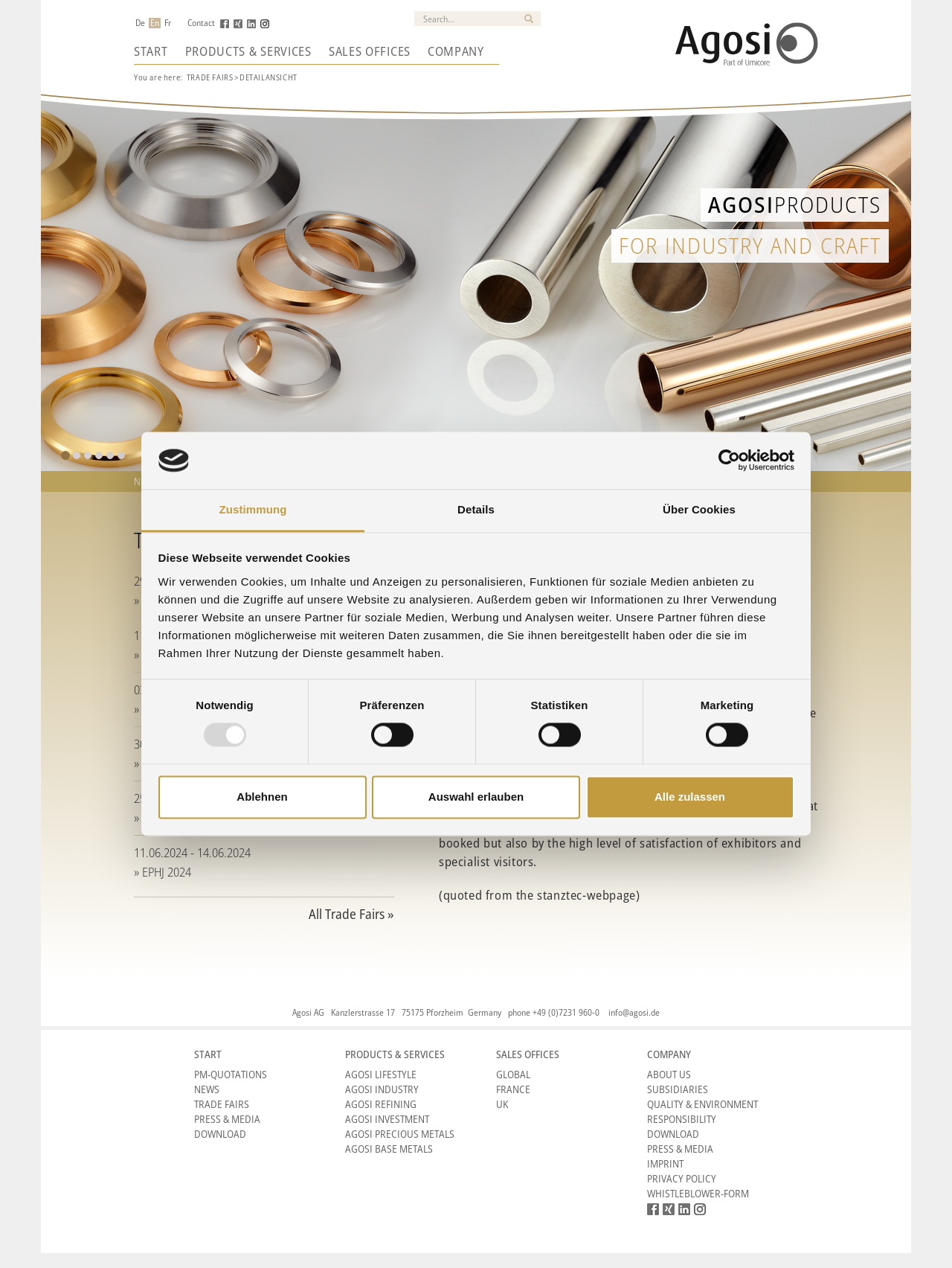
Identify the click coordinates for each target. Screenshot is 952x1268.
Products (794, 204)
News (206, 1089)
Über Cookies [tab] (699, 509)
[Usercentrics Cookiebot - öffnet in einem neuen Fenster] (729, 460)
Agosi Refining (380, 1104)
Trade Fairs (210, 77)
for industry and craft (750, 245)
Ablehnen (262, 796)
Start (151, 51)
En (154, 23)
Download (220, 1134)
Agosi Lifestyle (380, 1074)
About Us (669, 1074)
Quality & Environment (702, 1104)
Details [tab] (476, 509)
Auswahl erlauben (476, 796)
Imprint (665, 1163)
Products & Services (248, 51)
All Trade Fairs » (351, 914)
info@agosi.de (634, 1012)
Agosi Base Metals (389, 1148)
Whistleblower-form (698, 1193)
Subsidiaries (677, 1089)
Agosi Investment (387, 1119)
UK (502, 1104)
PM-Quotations (230, 1074)
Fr (167, 23)
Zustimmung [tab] (253, 509)
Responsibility (681, 1119)
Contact (201, 23)
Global (513, 1074)
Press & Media (227, 1119)
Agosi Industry (382, 1089)
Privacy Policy (681, 1178)
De (140, 23)
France (513, 1089)
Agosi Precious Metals (399, 1134)
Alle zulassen (689, 796)
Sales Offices (370, 51)
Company (456, 51)
